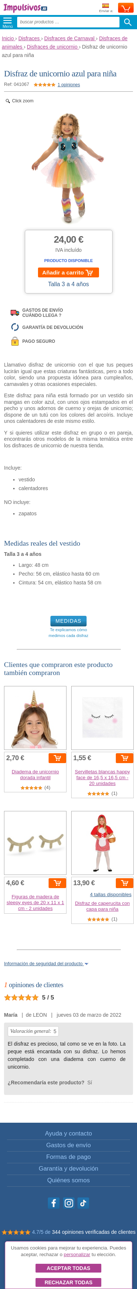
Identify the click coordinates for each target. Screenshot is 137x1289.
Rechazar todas (68, 1282)
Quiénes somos (68, 1180)
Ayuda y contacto (68, 1133)
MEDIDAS (68, 621)
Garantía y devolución (68, 1168)
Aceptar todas (68, 1268)
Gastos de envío (68, 1145)
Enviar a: (106, 8)
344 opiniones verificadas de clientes (94, 1232)
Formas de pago (68, 1156)
